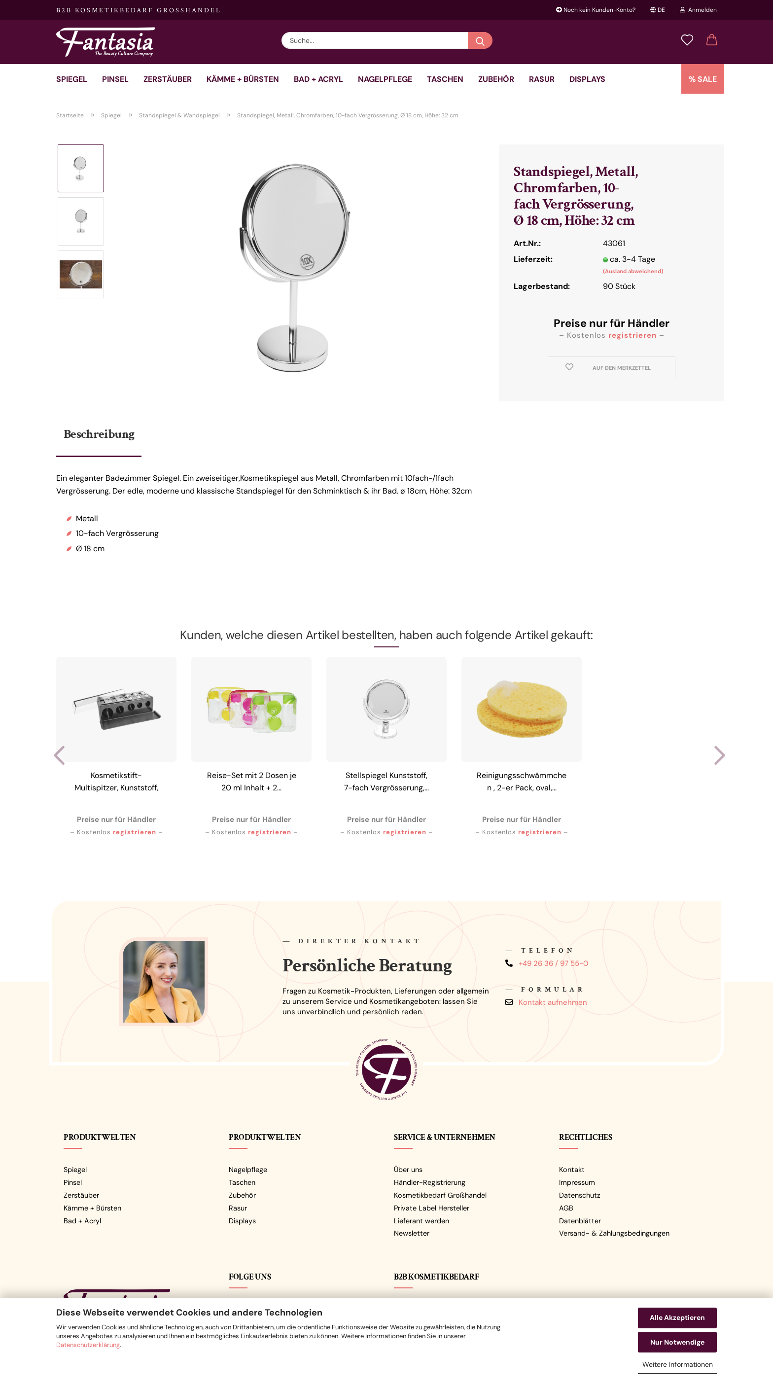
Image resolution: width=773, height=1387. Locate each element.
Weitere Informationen (677, 1364)
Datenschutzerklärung (88, 1345)
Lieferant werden (421, 1220)
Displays (587, 79)
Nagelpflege (385, 79)
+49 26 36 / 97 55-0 (553, 963)
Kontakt (572, 1169)
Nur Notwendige (677, 1342)
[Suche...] (480, 40)
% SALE (703, 79)
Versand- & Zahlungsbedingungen (614, 1233)
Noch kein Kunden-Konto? (595, 10)
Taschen (445, 79)
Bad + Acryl (318, 79)
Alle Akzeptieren (677, 1317)
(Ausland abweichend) (633, 271)
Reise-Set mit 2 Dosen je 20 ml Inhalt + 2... (251, 781)
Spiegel (71, 79)
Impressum (577, 1182)
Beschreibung (99, 434)
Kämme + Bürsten (243, 79)
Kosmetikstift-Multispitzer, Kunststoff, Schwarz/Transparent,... (116, 783)
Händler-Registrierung (429, 1182)
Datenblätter (580, 1220)
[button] (712, 40)
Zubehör (496, 79)
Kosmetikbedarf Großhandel (440, 1195)
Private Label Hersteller (431, 1208)
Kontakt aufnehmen (553, 1002)
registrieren (632, 335)
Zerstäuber (167, 79)
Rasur (542, 79)
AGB (566, 1208)
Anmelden (698, 10)
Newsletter (411, 1233)
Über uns (408, 1169)
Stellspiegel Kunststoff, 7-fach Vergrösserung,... (386, 781)
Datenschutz (579, 1195)
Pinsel (115, 79)
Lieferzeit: (533, 259)
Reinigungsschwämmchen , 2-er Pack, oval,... (521, 781)
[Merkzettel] (687, 40)
